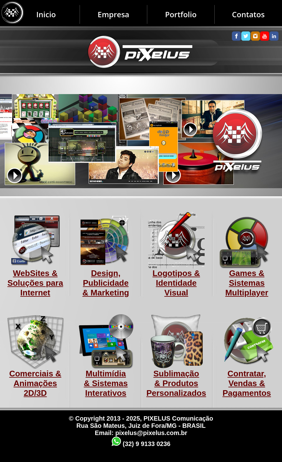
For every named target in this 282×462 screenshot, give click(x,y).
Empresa (113, 14)
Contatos (248, 14)
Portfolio (181, 14)
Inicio (46, 14)
